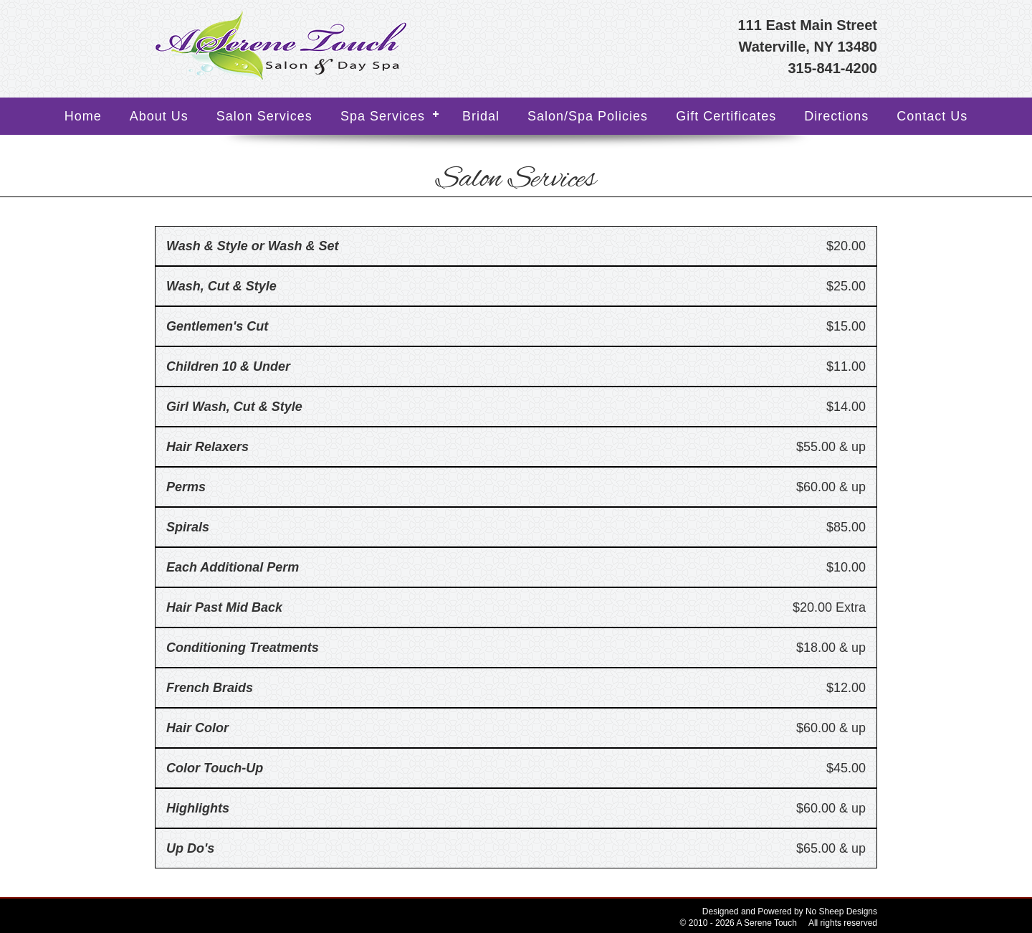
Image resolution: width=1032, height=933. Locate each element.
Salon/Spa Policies (587, 116)
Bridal (481, 116)
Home (83, 116)
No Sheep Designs (841, 911)
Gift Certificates (726, 116)
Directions (836, 116)
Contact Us (932, 116)
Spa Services (382, 116)
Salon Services (264, 116)
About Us (159, 116)
